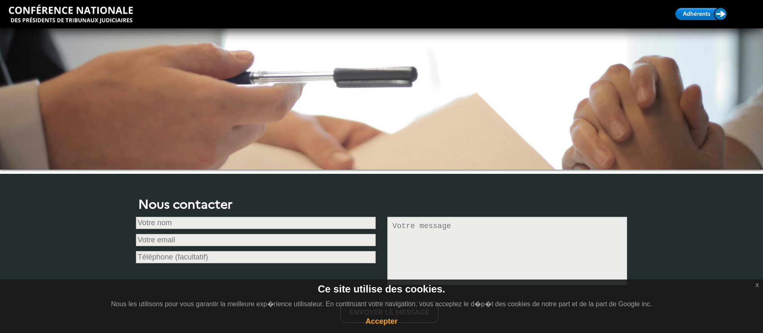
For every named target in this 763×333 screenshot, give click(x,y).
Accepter (381, 321)
